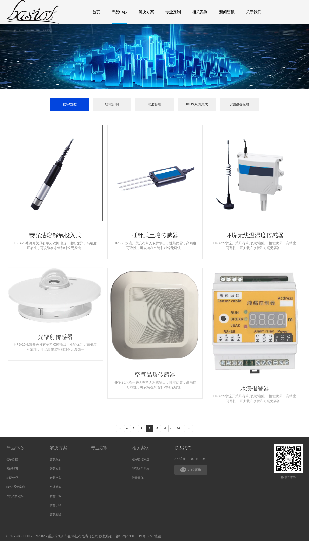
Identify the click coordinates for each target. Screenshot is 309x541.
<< (120, 428)
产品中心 (15, 447)
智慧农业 (55, 468)
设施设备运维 (239, 104)
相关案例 (140, 447)
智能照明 (112, 104)
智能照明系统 (140, 468)
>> (188, 428)
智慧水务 (55, 477)
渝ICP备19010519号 (130, 536)
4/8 (178, 428)
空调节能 (55, 487)
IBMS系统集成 (197, 104)
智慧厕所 (55, 459)
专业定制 (99, 447)
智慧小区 (55, 505)
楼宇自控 (70, 104)
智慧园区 (55, 514)
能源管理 (154, 104)
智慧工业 (55, 496)
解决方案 (58, 447)
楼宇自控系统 (140, 459)
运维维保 (138, 477)
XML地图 (154, 536)
